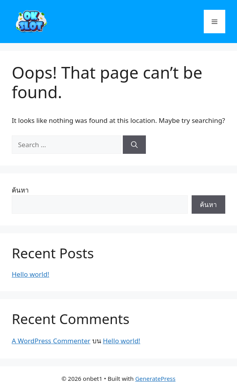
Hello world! (30, 274)
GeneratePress (155, 378)
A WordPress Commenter (51, 340)
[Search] (134, 144)
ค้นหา (20, 190)
